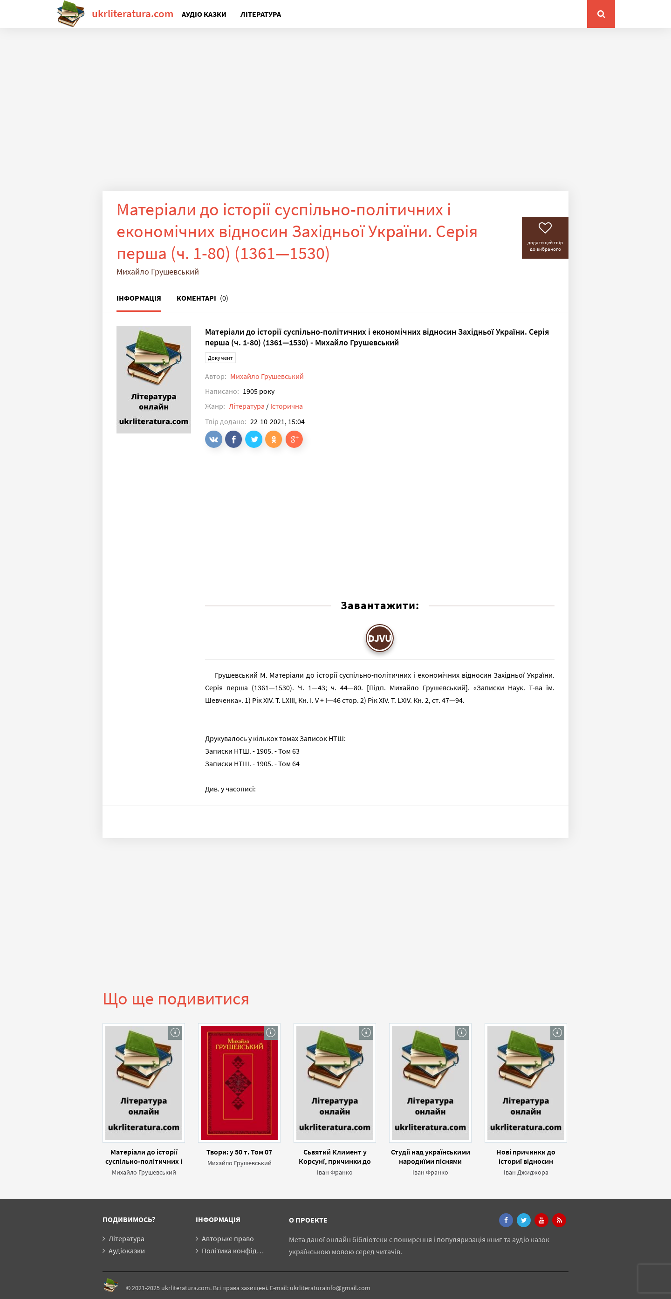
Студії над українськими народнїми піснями (430, 1156)
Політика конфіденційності (247, 1250)
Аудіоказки (127, 1250)
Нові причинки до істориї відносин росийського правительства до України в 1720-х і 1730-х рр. (526, 1156)
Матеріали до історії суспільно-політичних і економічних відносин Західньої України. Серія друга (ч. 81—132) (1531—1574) (144, 1156)
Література (260, 14)
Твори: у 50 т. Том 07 (239, 1151)
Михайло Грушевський (267, 376)
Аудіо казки (204, 14)
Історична (286, 406)
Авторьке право (228, 1238)
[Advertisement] (335, 116)
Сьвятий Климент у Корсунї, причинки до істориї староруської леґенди (335, 1156)
